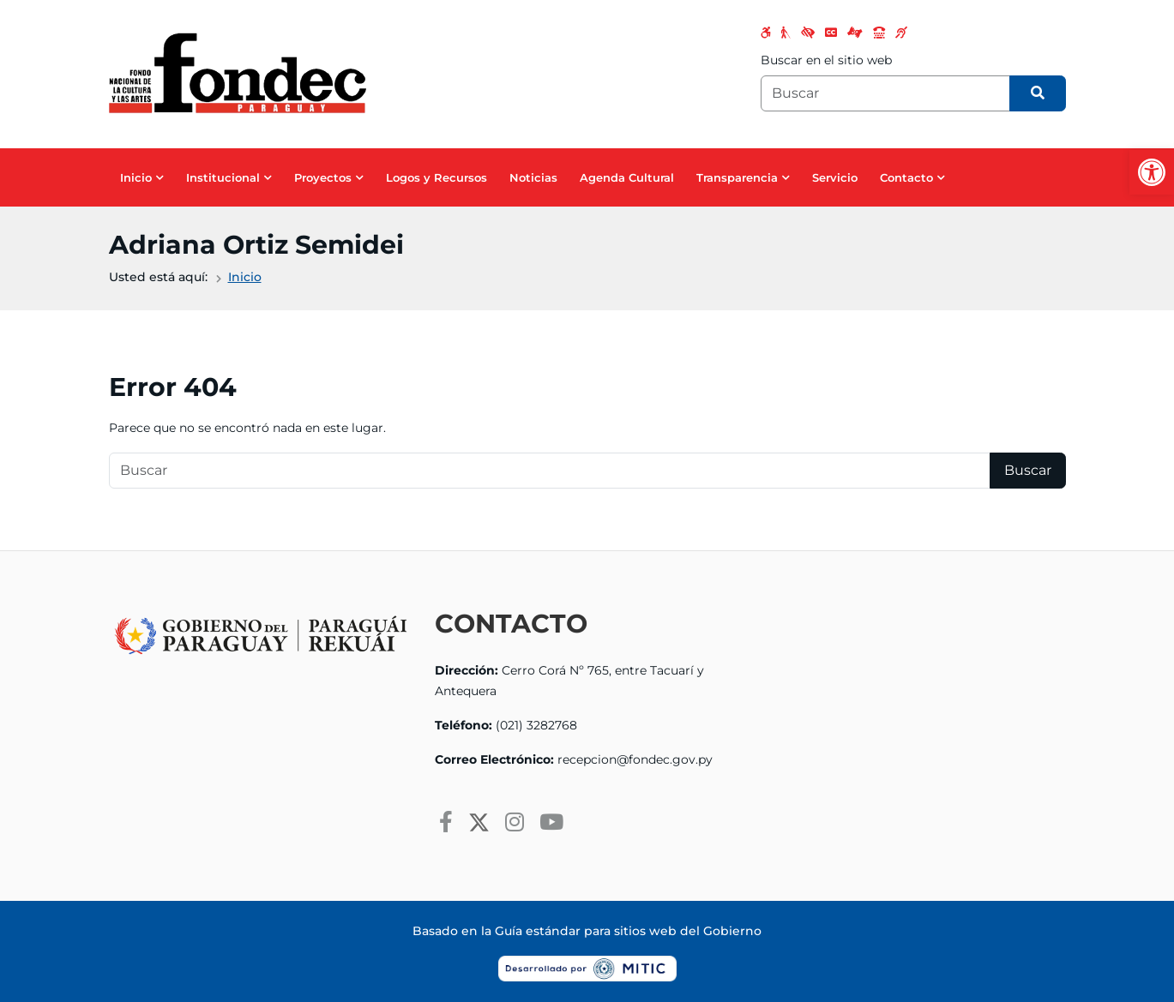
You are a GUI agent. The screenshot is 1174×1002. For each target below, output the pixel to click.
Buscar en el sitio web (826, 60)
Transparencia (737, 177)
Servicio (835, 177)
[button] (1151, 172)
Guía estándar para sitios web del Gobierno (628, 931)
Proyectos (323, 177)
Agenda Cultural (627, 177)
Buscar (1027, 470)
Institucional (223, 177)
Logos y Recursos (436, 177)
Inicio (136, 177)
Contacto (906, 177)
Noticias (533, 177)
